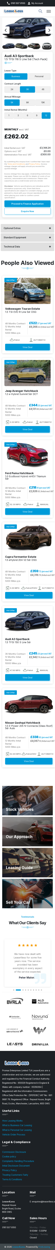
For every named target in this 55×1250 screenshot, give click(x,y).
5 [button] (28, 990)
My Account (37, 3)
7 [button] (33, 990)
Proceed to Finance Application (27, 203)
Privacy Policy (34, 164)
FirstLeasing (44, 1247)
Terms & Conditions (12, 1179)
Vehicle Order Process (13, 1134)
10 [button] (41, 990)
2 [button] (18, 990)
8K (27, 102)
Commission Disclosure (14, 1152)
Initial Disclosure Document (16, 1165)
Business (16, 76)
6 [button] (30, 990)
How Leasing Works (12, 1120)
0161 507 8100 (18, 3)
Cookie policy (9, 1156)
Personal (39, 76)
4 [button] (25, 990)
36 (27, 89)
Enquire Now (27, 211)
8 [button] (36, 990)
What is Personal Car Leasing (17, 1130)
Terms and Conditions (16, 164)
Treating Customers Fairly (15, 1174)
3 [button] (22, 990)
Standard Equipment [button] (15, 237)
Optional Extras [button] (12, 228)
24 (12, 89)
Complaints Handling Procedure (18, 1161)
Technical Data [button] (12, 246)
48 (43, 89)
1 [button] (13, 990)
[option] (27, 30)
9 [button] (38, 990)
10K (43, 102)
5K (12, 102)
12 (46, 115)
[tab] (27, 228)
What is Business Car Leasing (17, 1125)
